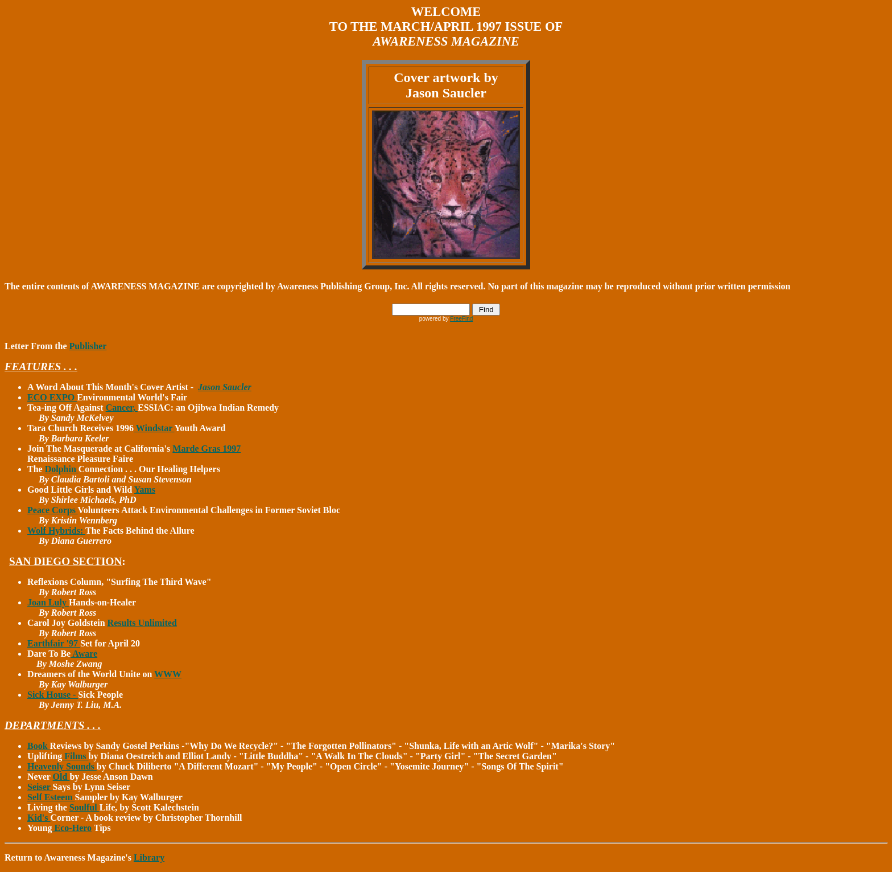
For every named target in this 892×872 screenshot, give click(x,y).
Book (38, 746)
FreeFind (461, 319)
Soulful (84, 807)
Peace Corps (52, 510)
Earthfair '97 (53, 643)
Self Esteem (51, 797)
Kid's (38, 817)
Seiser (40, 787)
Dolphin (62, 469)
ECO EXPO (52, 397)
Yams (144, 489)
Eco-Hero (72, 828)
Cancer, (122, 407)
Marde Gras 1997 (206, 448)
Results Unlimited (142, 623)
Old (61, 776)
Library (149, 857)
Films (75, 756)
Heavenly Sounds (62, 766)
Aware (84, 653)
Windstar (154, 428)
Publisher (88, 346)
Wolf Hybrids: (56, 530)
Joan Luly (48, 602)
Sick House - (52, 694)
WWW (167, 674)
